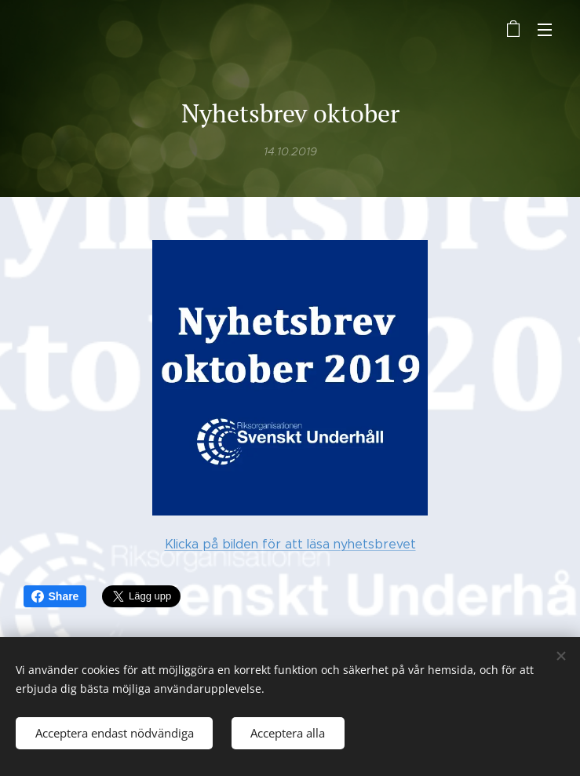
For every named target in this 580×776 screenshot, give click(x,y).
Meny (545, 30)
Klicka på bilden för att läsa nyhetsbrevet (290, 544)
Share (55, 596)
